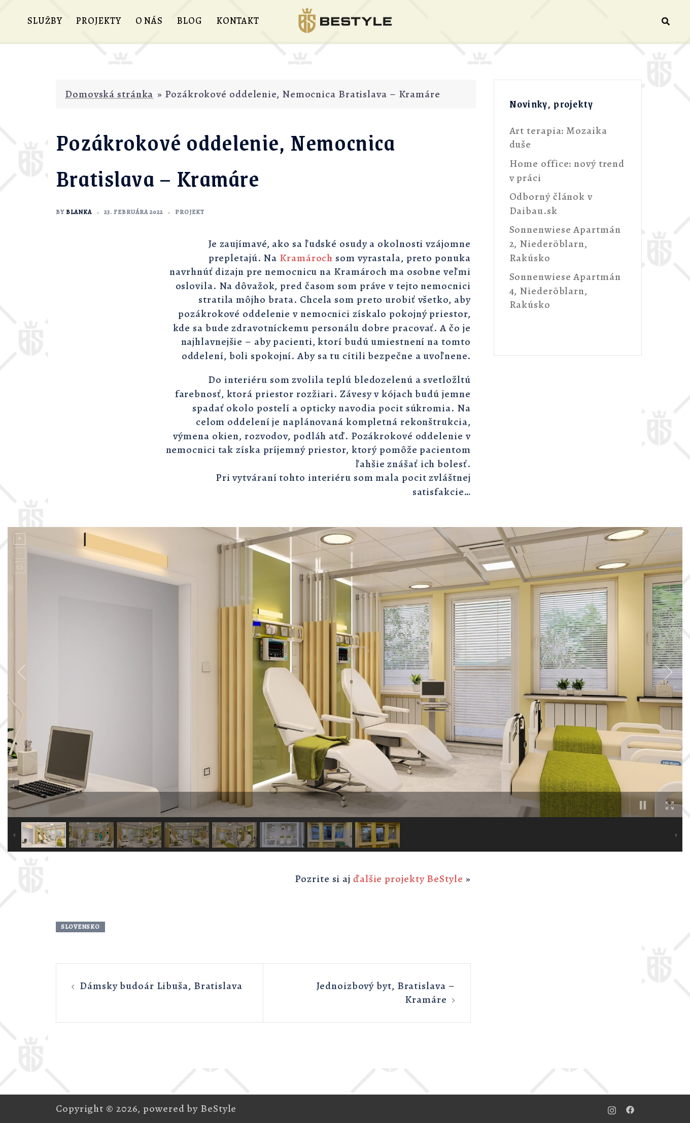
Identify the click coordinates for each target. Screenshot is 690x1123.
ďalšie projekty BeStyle (408, 879)
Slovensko (80, 927)
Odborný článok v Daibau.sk (551, 204)
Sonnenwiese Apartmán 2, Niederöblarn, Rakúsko (565, 243)
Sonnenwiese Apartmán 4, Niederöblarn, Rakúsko (565, 290)
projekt (189, 212)
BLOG (189, 21)
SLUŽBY (44, 21)
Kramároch (306, 258)
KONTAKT (238, 21)
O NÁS (149, 21)
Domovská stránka (109, 94)
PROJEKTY (98, 21)
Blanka (79, 212)
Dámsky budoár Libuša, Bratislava (161, 986)
